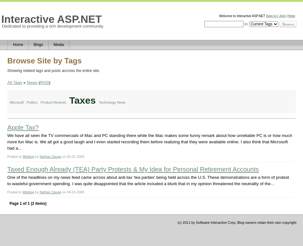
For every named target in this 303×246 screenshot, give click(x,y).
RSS (44, 82)
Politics (32, 102)
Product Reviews (53, 102)
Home (18, 44)
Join (282, 16)
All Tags (14, 82)
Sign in (271, 16)
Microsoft (17, 102)
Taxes (82, 100)
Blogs (38, 44)
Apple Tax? (23, 127)
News (32, 82)
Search (288, 24)
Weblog (28, 157)
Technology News (112, 102)
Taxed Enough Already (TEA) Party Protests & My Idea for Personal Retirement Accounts (133, 169)
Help (291, 16)
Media (59, 44)
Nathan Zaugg (50, 157)
